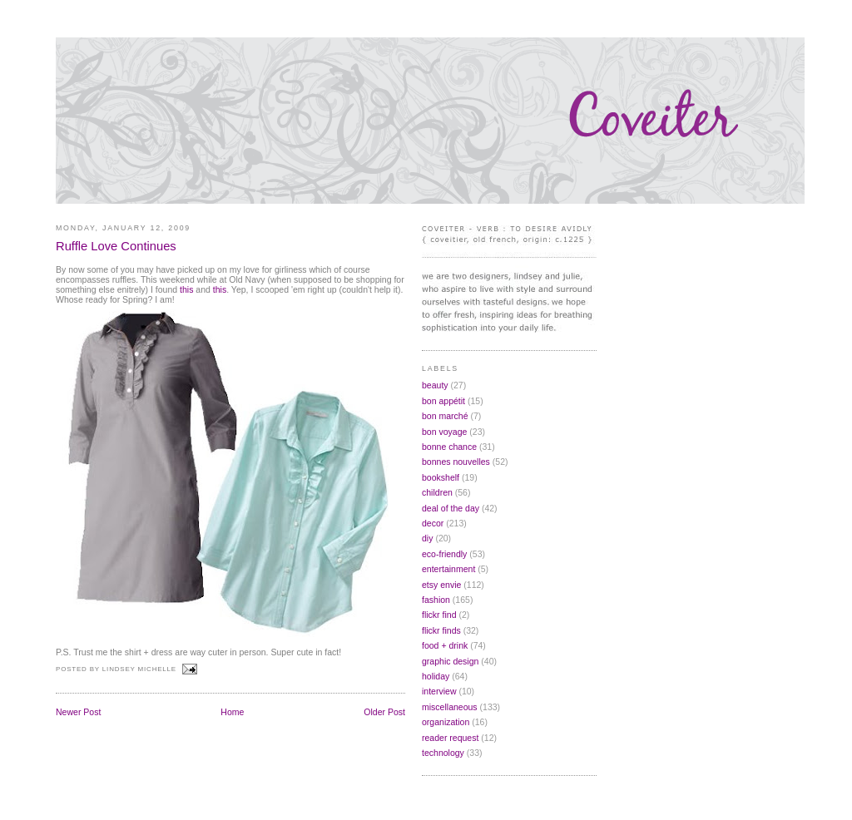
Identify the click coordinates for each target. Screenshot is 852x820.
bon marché (445, 416)
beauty (435, 385)
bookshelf (440, 477)
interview (439, 691)
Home (232, 712)
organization (445, 722)
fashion (436, 600)
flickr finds (441, 630)
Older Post (384, 712)
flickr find (439, 615)
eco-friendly (444, 554)
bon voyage (444, 432)
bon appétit (443, 401)
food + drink (445, 645)
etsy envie (441, 585)
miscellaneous (450, 707)
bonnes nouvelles (456, 462)
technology (443, 753)
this (186, 289)
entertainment (448, 569)
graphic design (450, 661)
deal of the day (450, 508)
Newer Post (78, 712)
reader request (450, 738)
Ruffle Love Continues (116, 246)
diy (427, 538)
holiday (435, 676)
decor (432, 523)
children (437, 492)
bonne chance (449, 447)
